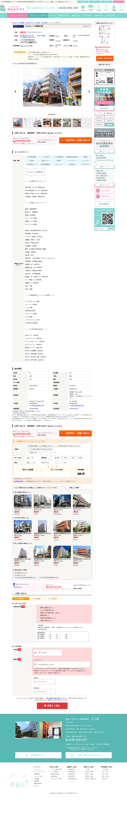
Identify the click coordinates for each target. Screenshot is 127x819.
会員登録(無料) (19, 481)
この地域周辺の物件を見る (27, 37)
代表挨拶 (36, 783)
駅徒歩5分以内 (55, 776)
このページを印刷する (105, 72)
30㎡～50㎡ (105, 773)
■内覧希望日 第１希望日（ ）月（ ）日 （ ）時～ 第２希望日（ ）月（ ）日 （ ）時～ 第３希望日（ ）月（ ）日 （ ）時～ (62, 637)
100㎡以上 (105, 780)
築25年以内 (99, 117)
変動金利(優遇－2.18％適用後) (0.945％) (40, 446)
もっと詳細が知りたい (43, 610)
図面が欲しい (40, 615)
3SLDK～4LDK (89, 778)
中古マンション (30, 22)
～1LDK (87, 771)
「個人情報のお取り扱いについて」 (56, 700)
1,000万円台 (99, 121)
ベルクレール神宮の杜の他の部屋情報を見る (24, 63)
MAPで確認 (41, 36)
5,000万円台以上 (72, 780)
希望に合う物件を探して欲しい (46, 613)
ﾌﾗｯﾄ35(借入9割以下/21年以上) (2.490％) (40, 449)
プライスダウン (109, 117)
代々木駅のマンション (21, 572)
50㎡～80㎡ (105, 776)
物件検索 (83, 1)
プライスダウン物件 (56, 780)
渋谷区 (38, 22)
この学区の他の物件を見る (36, 405)
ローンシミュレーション (106, 75)
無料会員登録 (37, 785)
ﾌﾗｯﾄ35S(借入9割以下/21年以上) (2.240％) (67, 446)
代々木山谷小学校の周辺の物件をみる (25, 577)
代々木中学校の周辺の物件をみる (49, 577)
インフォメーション (39, 773)
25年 (72, 457)
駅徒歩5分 (109, 113)
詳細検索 (109, 124)
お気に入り (95, 1)
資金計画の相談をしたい (43, 618)
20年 (79, 457)
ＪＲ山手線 (44, 22)
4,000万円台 (71, 778)
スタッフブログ (38, 778)
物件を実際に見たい (42, 607)
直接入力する (33, 452)
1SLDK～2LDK (89, 773)
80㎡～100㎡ (105, 778)
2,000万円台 (109, 121)
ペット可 (99, 113)
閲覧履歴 (106, 1)
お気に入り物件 (74, 487)
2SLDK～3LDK (89, 776)
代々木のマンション (20, 575)
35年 (57, 457)
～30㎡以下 (105, 771)
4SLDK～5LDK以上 (90, 780)
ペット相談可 (54, 773)
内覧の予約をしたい (42, 620)
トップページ (37, 771)
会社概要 (36, 780)
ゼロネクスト (17, 587)
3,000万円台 (99, 124)
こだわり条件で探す (56, 771)
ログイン (36, 787)
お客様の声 (37, 776)
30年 (64, 457)
